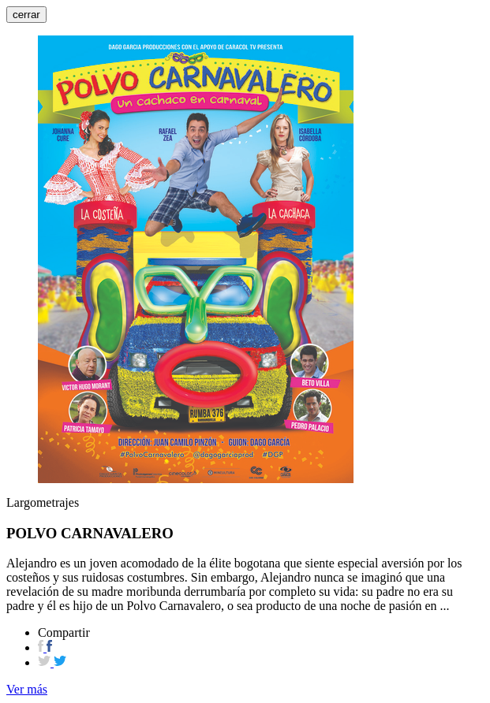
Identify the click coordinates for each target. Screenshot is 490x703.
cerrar (26, 14)
